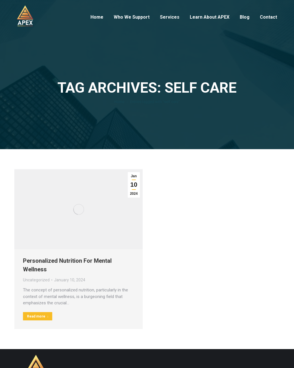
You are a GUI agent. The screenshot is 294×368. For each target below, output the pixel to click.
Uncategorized (36, 280)
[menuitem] (97, 17)
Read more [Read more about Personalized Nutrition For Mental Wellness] (37, 316)
